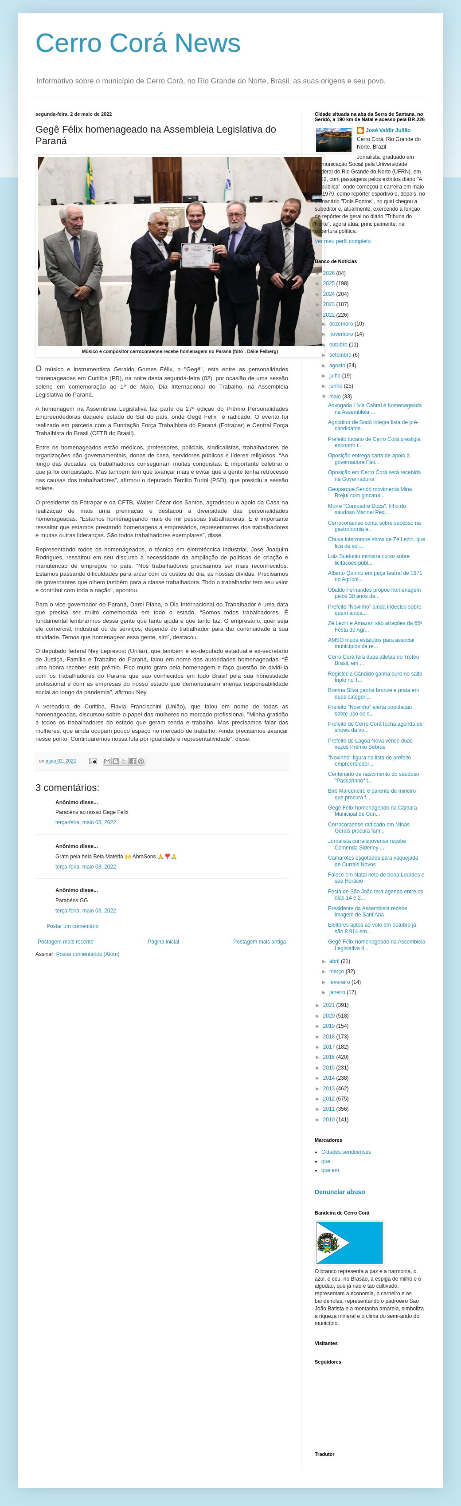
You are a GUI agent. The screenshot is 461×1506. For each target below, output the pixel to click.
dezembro (342, 324)
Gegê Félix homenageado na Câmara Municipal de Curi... (372, 811)
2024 (329, 294)
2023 (329, 304)
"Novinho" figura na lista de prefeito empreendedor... (369, 761)
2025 (329, 283)
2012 (329, 1099)
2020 (329, 1016)
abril (335, 961)
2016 (329, 1057)
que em (330, 1170)
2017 (329, 1047)
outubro (339, 345)
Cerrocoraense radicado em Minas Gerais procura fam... (369, 828)
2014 (329, 1078)
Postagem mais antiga (259, 942)
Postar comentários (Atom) (88, 954)
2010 (329, 1120)
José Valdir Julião (388, 130)
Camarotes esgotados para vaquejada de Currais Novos (373, 861)
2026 (329, 273)
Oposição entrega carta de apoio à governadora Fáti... (369, 458)
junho (336, 386)
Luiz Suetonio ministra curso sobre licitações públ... (369, 559)
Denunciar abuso (340, 1191)
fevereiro (340, 982)
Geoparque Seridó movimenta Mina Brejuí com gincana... (370, 492)
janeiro (338, 992)
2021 (329, 1005)
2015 (329, 1068)
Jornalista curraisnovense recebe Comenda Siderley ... (367, 844)
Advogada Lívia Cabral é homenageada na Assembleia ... (375, 408)
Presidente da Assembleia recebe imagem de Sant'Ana (367, 911)
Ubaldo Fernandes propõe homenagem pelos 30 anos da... (374, 593)
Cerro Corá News (138, 43)
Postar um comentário (72, 926)
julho (335, 376)
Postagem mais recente (66, 942)
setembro (341, 355)
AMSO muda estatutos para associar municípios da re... (371, 643)
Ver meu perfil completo (343, 241)
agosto (338, 365)
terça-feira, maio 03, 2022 (85, 822)
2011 (329, 1109)
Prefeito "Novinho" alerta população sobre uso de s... (370, 710)
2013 (329, 1088)
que (325, 1161)
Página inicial (163, 942)
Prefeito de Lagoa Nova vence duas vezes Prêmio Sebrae (370, 744)
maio (335, 396)
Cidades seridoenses (346, 1152)
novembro (342, 334)
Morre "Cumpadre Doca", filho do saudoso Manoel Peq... (367, 509)
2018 (329, 1037)
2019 (329, 1026)
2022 (329, 315)
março (337, 971)
